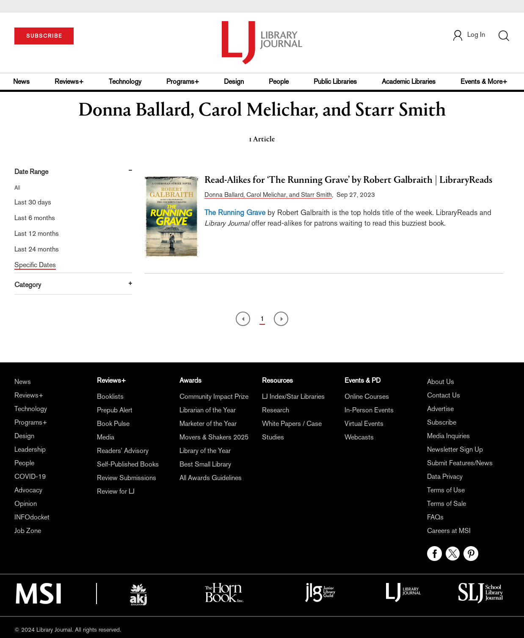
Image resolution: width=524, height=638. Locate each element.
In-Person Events (369, 410)
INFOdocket (32, 517)
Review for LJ (116, 491)
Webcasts (359, 437)
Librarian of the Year (207, 410)
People (279, 81)
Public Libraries (335, 81)
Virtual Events (364, 424)
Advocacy (28, 490)
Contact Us (443, 395)
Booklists (110, 396)
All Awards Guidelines (210, 478)
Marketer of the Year (208, 424)
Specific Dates (35, 265)
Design (234, 81)
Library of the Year (205, 451)
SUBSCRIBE (44, 36)
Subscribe (441, 422)
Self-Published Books (128, 464)
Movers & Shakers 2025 (213, 437)
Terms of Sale (446, 504)
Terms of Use (446, 490)
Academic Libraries (409, 81)
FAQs (435, 517)
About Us (440, 382)
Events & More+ (484, 81)
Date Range (31, 172)
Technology (125, 81)
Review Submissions (126, 478)
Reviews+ (69, 81)
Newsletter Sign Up (455, 449)
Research (275, 410)
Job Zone (27, 531)
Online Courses (367, 396)
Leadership (30, 449)
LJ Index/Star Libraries (293, 396)
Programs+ (182, 81)
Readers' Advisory (123, 451)
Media (105, 437)
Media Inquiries (448, 436)
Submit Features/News (460, 463)
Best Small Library (205, 464)
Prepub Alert (114, 410)
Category (27, 285)
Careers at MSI (449, 531)
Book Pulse (113, 424)
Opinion (25, 504)
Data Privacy (445, 476)
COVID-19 (30, 476)
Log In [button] (468, 34)
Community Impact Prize (213, 396)
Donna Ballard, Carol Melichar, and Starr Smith (268, 194)
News (21, 81)
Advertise (440, 409)
